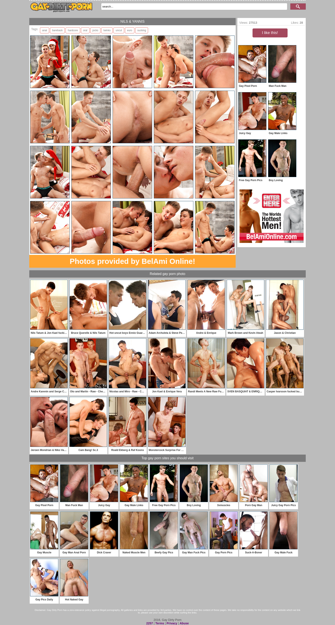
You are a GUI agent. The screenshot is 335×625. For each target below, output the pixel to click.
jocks (95, 30)
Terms (159, 623)
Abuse (184, 623)
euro (129, 30)
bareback (57, 30)
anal (44, 30)
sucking (141, 30)
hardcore (73, 30)
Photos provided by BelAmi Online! (132, 261)
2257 (149, 623)
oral (85, 30)
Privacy (171, 623)
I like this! (270, 33)
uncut (119, 30)
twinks (106, 30)
